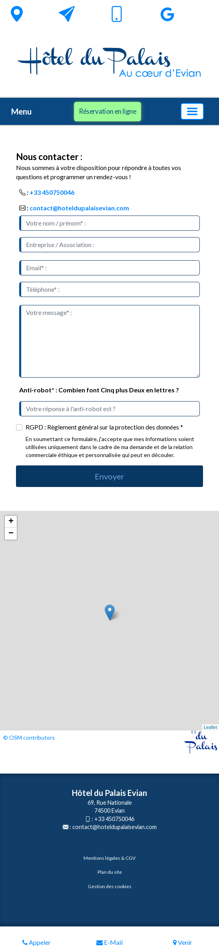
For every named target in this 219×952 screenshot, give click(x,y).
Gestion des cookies (109, 886)
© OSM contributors (29, 737)
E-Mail (109, 942)
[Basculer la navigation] (192, 111)
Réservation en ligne (107, 111)
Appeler (36, 942)
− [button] (11, 534)
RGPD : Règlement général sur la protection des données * (104, 427)
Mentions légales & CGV (109, 858)
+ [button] (11, 522)
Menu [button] (21, 111)
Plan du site (110, 872)
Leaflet (210, 727)
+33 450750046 (52, 192)
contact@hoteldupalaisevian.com (79, 208)
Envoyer (109, 476)
